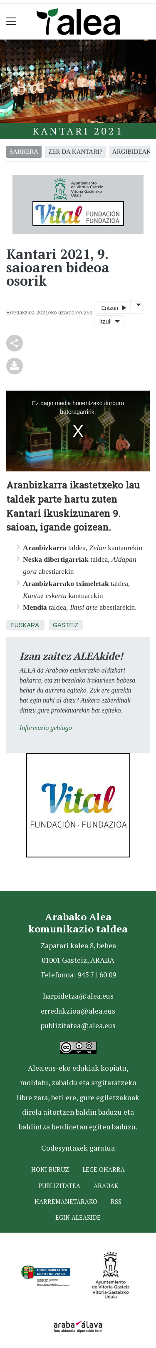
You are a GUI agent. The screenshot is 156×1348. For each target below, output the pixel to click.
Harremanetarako (66, 1202)
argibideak (131, 151)
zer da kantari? (75, 151)
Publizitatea (59, 1186)
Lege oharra (103, 1170)
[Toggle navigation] (11, 21)
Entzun (113, 307)
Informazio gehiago (46, 727)
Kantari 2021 (78, 130)
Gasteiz (66, 625)
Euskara (24, 625)
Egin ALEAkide (78, 1217)
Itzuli (104, 321)
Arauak (106, 1186)
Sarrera (24, 151)
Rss (116, 1202)
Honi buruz (50, 1170)
